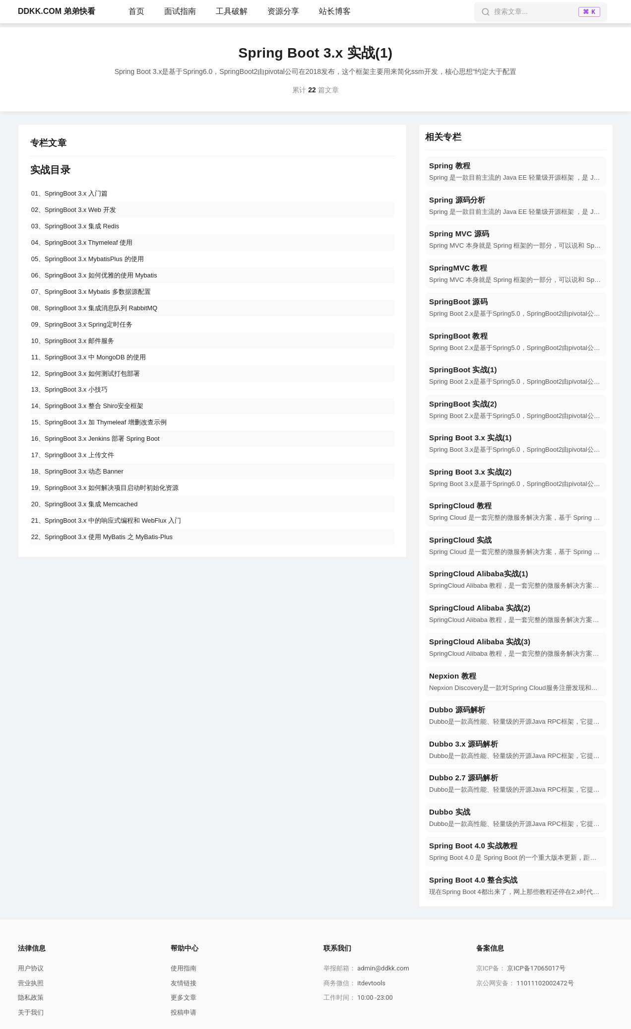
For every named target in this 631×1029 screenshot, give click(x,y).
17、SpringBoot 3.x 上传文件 (77, 488)
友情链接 (183, 983)
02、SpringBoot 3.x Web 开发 (78, 212)
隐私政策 (31, 997)
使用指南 (183, 968)
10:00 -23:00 (375, 997)
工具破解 (232, 11)
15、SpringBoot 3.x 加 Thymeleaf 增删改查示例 (105, 451)
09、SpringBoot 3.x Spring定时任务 (87, 341)
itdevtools (371, 983)
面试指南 (180, 11)
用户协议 (31, 968)
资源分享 (283, 11)
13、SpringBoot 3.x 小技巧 (73, 414)
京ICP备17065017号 (536, 968)
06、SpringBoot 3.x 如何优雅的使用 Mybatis (100, 286)
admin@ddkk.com (383, 968)
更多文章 (183, 997)
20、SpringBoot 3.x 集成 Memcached (89, 543)
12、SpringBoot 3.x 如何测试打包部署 (90, 396)
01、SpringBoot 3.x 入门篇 (73, 194)
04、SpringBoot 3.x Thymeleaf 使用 (87, 249)
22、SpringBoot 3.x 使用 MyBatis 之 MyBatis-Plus (109, 580)
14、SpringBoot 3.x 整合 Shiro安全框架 (93, 433)
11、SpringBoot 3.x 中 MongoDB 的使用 (94, 378)
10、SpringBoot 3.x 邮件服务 (77, 359)
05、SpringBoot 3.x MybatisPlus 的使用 (93, 268)
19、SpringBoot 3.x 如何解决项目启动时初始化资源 (111, 525)
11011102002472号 (544, 983)
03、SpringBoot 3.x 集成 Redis (79, 231)
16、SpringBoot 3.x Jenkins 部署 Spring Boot (102, 470)
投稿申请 (183, 1012)
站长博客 (335, 11)
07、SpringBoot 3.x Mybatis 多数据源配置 (96, 304)
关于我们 (31, 1012)
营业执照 (31, 983)
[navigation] (516, 171)
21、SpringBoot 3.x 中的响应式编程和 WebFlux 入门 (113, 561)
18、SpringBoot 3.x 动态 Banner (82, 506)
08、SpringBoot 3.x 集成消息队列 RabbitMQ (100, 323)
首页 (136, 11)
